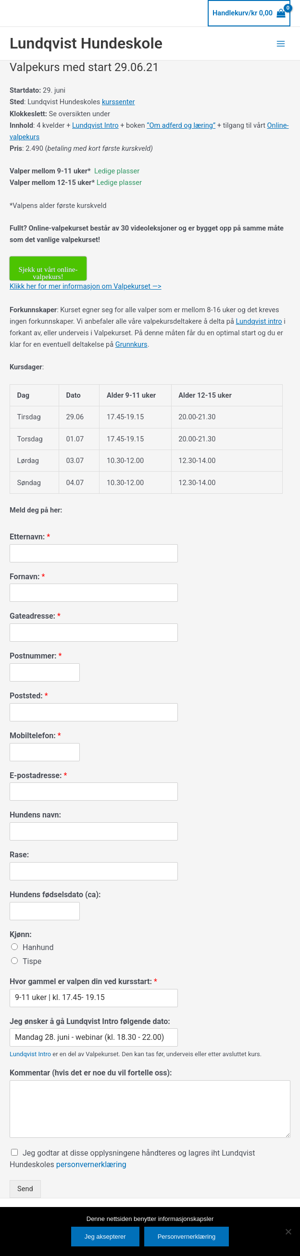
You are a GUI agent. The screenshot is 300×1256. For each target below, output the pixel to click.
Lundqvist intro (259, 321)
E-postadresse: (38, 775)
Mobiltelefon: (35, 735)
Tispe (32, 961)
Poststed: (29, 695)
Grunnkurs (131, 344)
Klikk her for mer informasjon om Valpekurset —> (86, 286)
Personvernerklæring (187, 1236)
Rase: (19, 854)
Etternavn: (30, 536)
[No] (288, 1231)
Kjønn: (21, 934)
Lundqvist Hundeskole (86, 43)
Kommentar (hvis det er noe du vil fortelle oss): (91, 1072)
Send (25, 1188)
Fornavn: (27, 576)
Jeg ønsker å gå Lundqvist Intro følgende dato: (90, 1021)
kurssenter (118, 102)
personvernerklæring (91, 1164)
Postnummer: (36, 655)
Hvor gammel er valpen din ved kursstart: (83, 981)
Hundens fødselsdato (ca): (55, 894)
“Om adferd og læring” (181, 125)
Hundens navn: (35, 814)
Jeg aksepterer (105, 1236)
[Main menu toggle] (280, 43)
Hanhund (38, 947)
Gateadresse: (35, 616)
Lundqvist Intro (95, 125)
